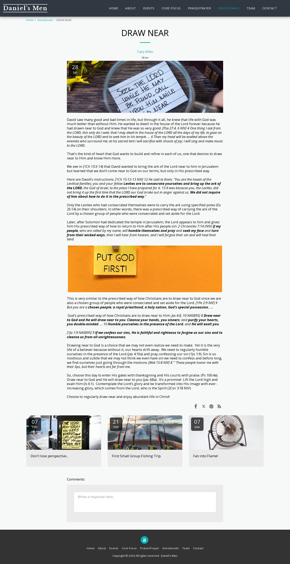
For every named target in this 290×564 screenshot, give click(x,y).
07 (35, 423)
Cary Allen (145, 51)
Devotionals (45, 20)
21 (116, 423)
